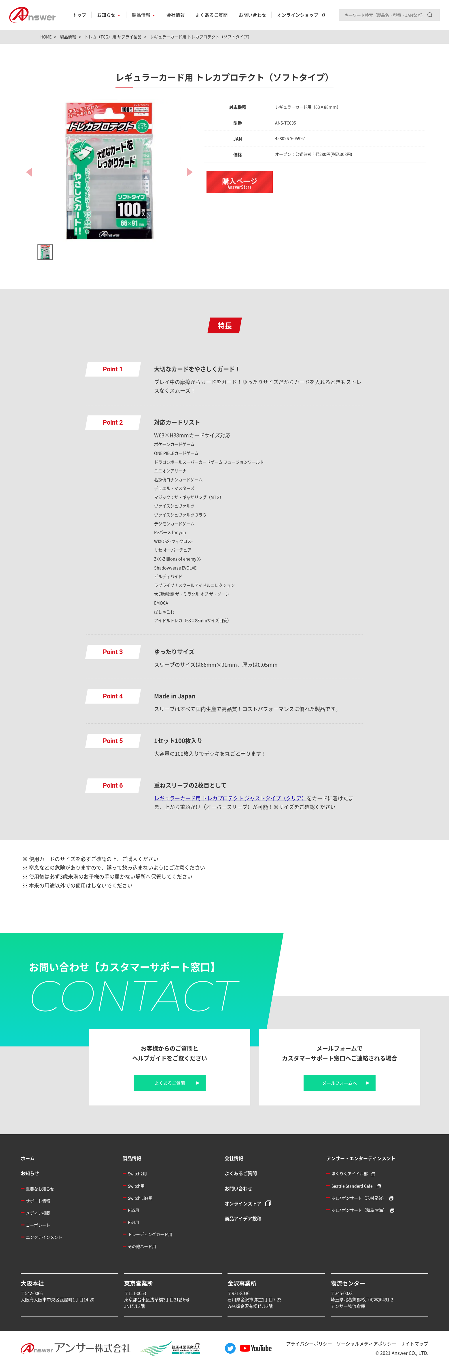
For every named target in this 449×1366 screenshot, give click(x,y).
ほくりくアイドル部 (349, 1173)
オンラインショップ (298, 15)
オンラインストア (243, 1203)
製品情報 (141, 15)
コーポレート (38, 1225)
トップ (79, 15)
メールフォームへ (339, 1083)
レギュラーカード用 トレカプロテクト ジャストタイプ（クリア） (230, 798)
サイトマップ (414, 1343)
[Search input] (389, 15)
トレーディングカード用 (150, 1234)
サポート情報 (38, 1201)
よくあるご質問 (212, 15)
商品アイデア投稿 (243, 1218)
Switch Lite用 (140, 1198)
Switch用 (136, 1186)
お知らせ (106, 15)
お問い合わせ (252, 15)
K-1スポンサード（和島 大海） (359, 1210)
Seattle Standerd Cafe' (352, 1186)
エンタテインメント (44, 1237)
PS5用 (133, 1210)
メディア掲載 (38, 1213)
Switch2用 (137, 1173)
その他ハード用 (142, 1246)
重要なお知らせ (40, 1189)
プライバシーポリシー (309, 1343)
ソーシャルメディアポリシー (366, 1343)
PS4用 (133, 1222)
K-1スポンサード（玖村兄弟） (358, 1198)
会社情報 (175, 15)
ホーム (28, 1158)
